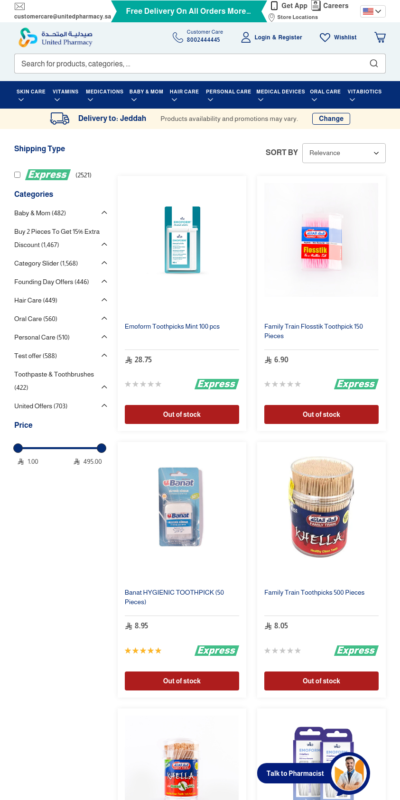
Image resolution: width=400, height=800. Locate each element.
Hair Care (35, 300)
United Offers (40, 406)
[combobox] (200, 64)
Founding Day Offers (51, 281)
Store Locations (297, 17)
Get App (294, 5)
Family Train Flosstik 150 (313, 331)
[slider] (18, 448)
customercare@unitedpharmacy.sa (62, 16)
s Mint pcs (172, 326)
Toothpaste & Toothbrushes (54, 380)
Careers (336, 5)
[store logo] (55, 37)
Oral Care (35, 318)
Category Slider (46, 263)
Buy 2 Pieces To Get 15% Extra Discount (57, 238)
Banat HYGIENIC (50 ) (174, 597)
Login (262, 37)
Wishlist (345, 37)
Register (290, 37)
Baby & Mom (40, 213)
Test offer (35, 355)
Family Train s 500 (314, 592)
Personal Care (42, 337)
